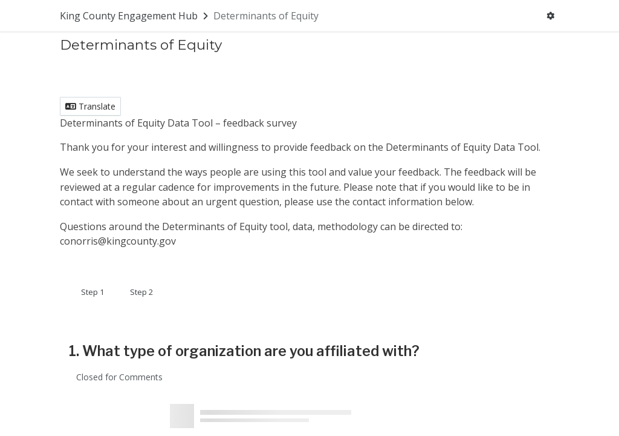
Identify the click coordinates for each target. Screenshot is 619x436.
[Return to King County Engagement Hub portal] (135, 16)
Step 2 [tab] (141, 291)
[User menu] (550, 16)
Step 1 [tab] (92, 291)
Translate (90, 106)
